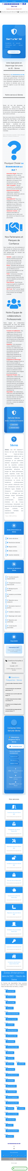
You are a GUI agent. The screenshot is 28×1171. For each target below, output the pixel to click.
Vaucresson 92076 (10, 991)
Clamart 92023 (10, 1136)
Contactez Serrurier (19, 1168)
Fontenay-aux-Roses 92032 (12, 1130)
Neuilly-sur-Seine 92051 (11, 1019)
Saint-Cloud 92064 (10, 1002)
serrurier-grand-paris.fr (6, 1155)
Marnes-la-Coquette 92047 (12, 1097)
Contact (23, 1)
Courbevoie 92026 (10, 1041)
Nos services (4, 1)
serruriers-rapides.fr (20, 1155)
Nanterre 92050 (10, 1052)
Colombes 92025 (10, 1080)
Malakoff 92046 (10, 1108)
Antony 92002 (21, 1108)
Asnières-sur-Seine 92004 (12, 1114)
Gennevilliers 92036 (11, 1119)
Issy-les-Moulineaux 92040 (12, 1102)
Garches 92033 (21, 1063)
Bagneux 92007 (10, 1063)
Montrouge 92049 (10, 1069)
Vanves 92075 (9, 1008)
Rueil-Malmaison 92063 (11, 1035)
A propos (14, 1)
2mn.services (13, 1155)
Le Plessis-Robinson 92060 (12, 1047)
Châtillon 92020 (10, 1058)
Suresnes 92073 (10, 1024)
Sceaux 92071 (9, 1125)
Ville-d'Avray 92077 (11, 996)
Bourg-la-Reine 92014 (11, 1086)
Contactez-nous (14, 52)
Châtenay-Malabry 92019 (12, 1030)
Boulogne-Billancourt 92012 (12, 1075)
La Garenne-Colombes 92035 (12, 1013)
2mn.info (16, 1158)
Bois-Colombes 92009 (11, 1091)
